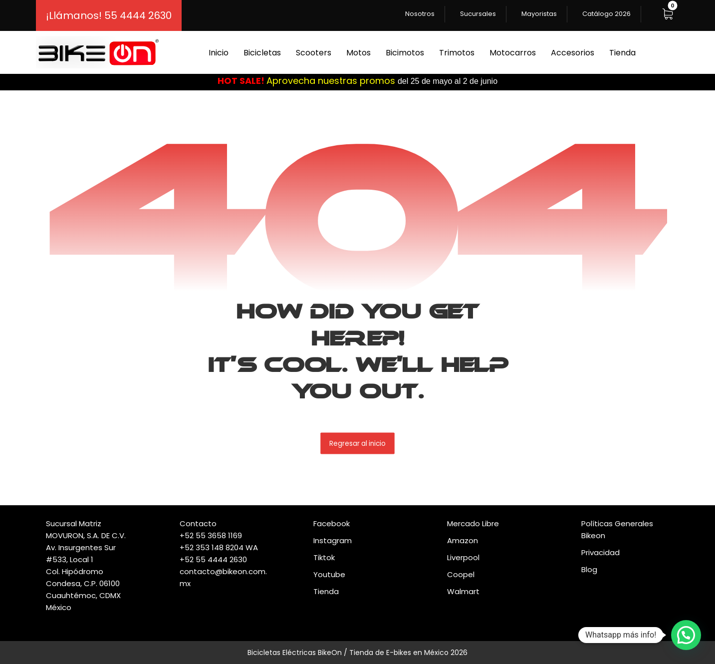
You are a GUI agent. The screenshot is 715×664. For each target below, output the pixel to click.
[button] (667, 13)
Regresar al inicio (357, 443)
